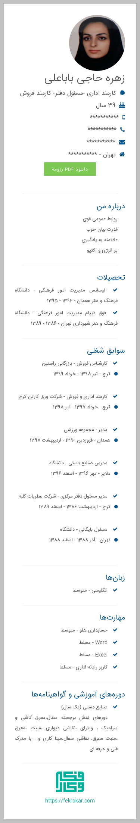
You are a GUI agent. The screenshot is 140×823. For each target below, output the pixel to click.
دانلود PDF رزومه (70, 169)
